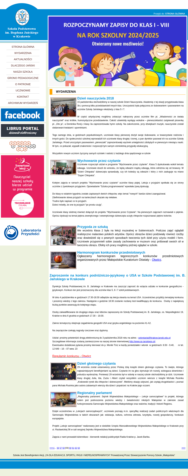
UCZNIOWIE (23, 90)
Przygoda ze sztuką (92, 227)
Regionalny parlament (94, 393)
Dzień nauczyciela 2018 (95, 98)
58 (63, 448)
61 (73, 448)
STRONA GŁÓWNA (175, 13)
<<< (51, 448)
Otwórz (156, 259)
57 (61, 448)
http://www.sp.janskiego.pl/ (142, 341)
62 (76, 448)
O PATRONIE (23, 84)
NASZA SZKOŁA (22, 71)
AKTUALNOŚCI (23, 59)
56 (58, 448)
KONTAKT (23, 96)
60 (70, 448)
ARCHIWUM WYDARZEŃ (23, 102)
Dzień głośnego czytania (96, 363)
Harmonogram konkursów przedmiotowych (111, 252)
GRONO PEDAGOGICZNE (23, 78)
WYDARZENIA (22, 53)
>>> (183, 448)
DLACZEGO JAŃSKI (23, 65)
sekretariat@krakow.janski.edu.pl (154, 338)
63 (79, 448)
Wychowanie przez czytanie (99, 161)
